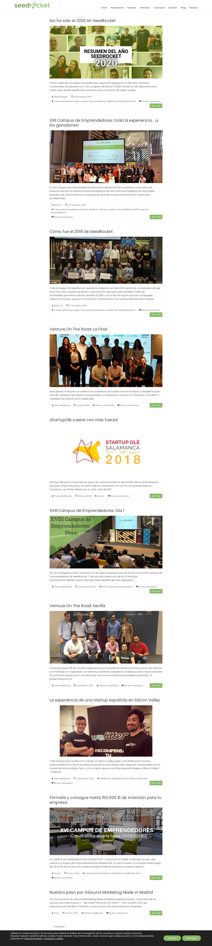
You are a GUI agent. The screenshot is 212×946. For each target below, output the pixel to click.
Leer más (156, 105)
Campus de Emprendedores (93, 101)
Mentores (145, 7)
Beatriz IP (58, 305)
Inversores (159, 7)
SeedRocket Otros (127, 101)
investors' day (114, 209)
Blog (183, 7)
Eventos (173, 7)
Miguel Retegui (61, 96)
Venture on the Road (104, 405)
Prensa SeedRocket (63, 496)
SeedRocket (112, 101)
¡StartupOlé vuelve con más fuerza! (84, 420)
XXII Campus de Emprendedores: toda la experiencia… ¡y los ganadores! (104, 123)
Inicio (104, 7)
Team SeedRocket (62, 405)
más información (33, 938)
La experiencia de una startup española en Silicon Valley (105, 700)
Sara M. (57, 873)
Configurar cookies (53, 938)
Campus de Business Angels (67, 101)
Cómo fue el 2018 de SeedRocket (81, 231)
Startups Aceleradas (138, 778)
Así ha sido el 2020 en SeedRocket (83, 20)
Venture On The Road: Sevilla (77, 606)
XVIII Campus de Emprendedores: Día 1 (87, 510)
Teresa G (58, 205)
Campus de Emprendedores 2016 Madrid (104, 873)
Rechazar (191, 938)
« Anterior (59, 926)
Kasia (56, 913)
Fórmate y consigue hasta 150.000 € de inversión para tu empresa (105, 800)
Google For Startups (98, 209)
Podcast (193, 7)
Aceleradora (117, 7)
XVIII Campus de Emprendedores (117, 586)
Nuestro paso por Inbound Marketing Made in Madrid (101, 892)
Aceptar (172, 938)
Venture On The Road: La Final (78, 329)
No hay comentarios (150, 101)
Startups (131, 7)
